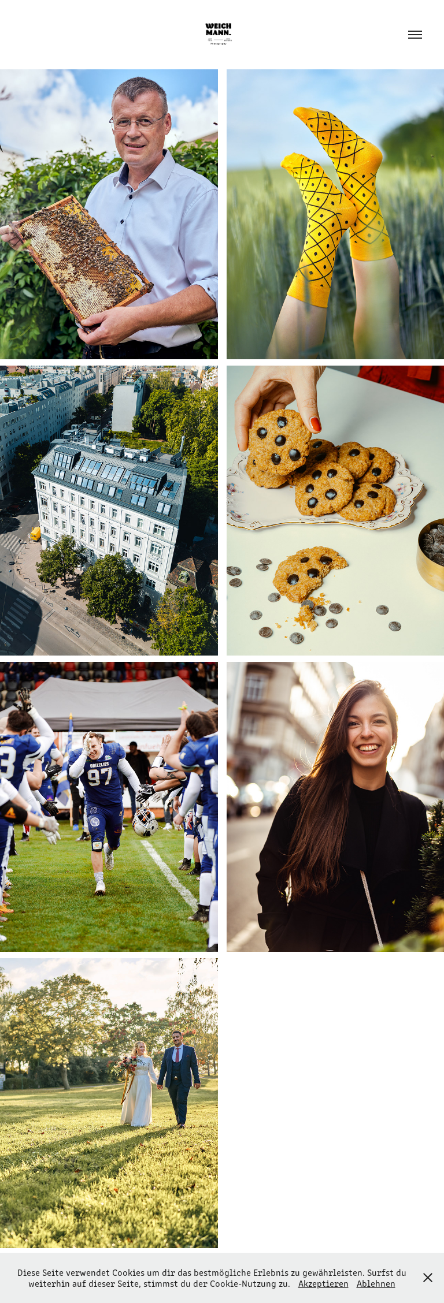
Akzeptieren (323, 1283)
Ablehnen (376, 1283)
